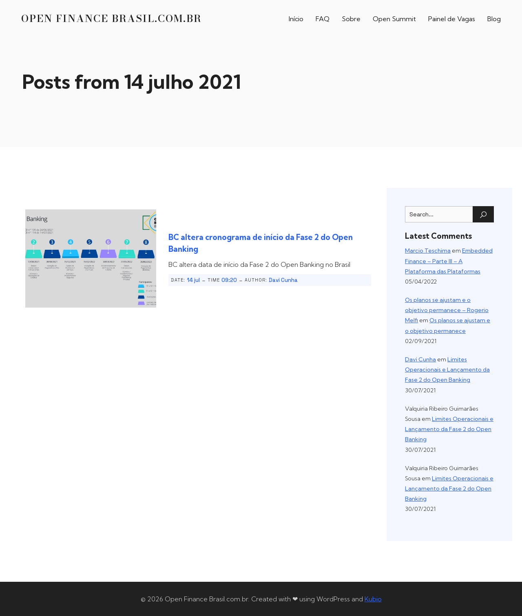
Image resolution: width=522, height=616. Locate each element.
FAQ (323, 18)
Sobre (351, 18)
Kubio (373, 598)
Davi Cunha (283, 279)
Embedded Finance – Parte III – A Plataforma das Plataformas (449, 260)
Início (296, 18)
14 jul (193, 279)
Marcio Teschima (428, 250)
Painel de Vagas (451, 18)
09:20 (229, 279)
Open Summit (394, 18)
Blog (494, 18)
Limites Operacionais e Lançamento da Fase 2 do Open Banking (447, 369)
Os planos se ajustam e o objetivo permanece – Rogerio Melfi (447, 309)
